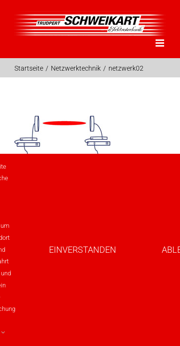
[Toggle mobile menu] (161, 43)
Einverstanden (82, 250)
